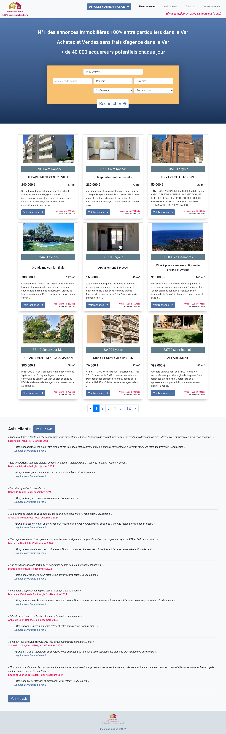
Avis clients (170, 6)
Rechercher (112, 103)
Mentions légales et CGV (113, 729)
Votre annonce (212, 6)
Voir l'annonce (33, 212)
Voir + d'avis (44, 429)
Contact (190, 6)
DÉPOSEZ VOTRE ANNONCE (109, 6)
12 (128, 408)
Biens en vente (147, 6)
